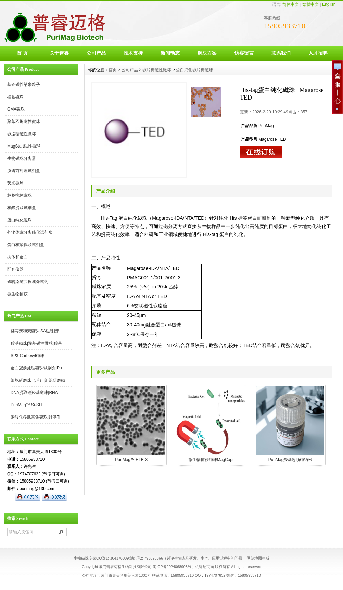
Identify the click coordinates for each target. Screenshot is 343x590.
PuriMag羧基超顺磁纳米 (290, 459)
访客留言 (244, 53)
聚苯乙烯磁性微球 (23, 121)
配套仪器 (15, 269)
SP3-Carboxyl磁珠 (27, 355)
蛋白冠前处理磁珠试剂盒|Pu (36, 367)
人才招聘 (318, 53)
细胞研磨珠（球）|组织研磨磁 (38, 380)
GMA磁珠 (16, 109)
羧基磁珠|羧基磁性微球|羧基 (36, 343)
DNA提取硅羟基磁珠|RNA (34, 392)
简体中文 (290, 4)
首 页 (22, 53)
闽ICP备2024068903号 (172, 567)
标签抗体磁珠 (19, 195)
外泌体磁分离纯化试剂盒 (29, 232)
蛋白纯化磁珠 (19, 220)
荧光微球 (15, 183)
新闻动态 (170, 53)
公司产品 (96, 53)
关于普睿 (59, 53)
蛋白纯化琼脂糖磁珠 (194, 69)
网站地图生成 (258, 558)
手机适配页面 (202, 567)
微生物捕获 (17, 294)
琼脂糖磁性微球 (21, 133)
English (328, 4)
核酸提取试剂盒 (21, 207)
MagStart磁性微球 (23, 146)
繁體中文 (310, 4)
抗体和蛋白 (17, 257)
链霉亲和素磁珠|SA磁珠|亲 (35, 331)
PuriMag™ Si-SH (26, 404)
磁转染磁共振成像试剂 (27, 281)
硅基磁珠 (15, 96)
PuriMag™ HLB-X (131, 459)
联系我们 (281, 53)
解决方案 (207, 53)
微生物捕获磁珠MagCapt (211, 459)
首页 (113, 69)
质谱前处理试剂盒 (23, 170)
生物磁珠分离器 (21, 158)
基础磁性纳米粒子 (23, 84)
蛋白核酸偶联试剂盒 (25, 244)
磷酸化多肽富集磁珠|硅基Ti (35, 417)
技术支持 (133, 53)
